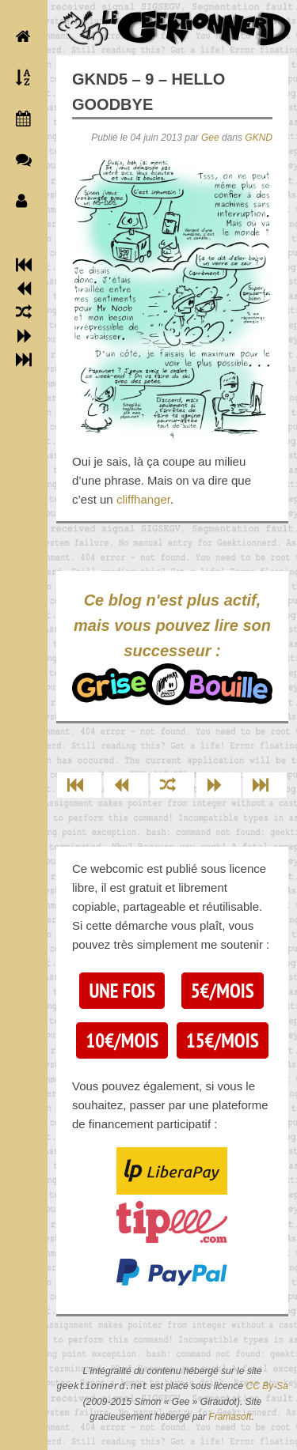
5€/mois (222, 990)
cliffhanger (143, 499)
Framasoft (229, 1416)
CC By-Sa (266, 1386)
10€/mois (122, 1040)
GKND (258, 137)
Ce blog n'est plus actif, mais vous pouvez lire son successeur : (172, 648)
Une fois (121, 990)
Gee (210, 137)
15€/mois (222, 1040)
